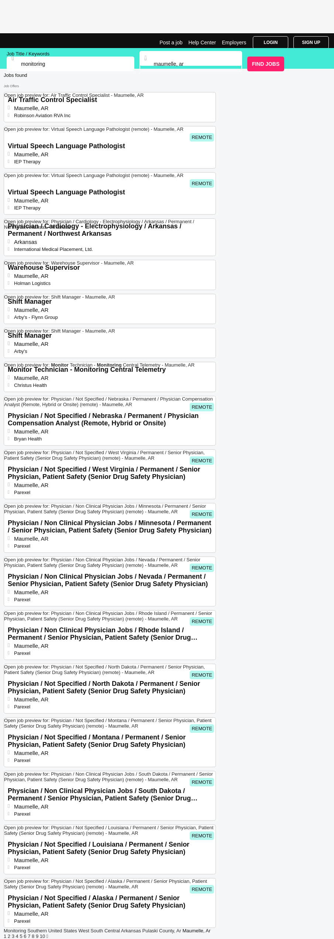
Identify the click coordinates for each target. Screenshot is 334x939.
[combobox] (191, 64)
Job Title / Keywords (28, 54)
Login (271, 42)
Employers (234, 42)
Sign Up (311, 42)
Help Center (202, 42)
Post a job (170, 42)
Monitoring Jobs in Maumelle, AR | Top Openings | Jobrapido (24, 40)
